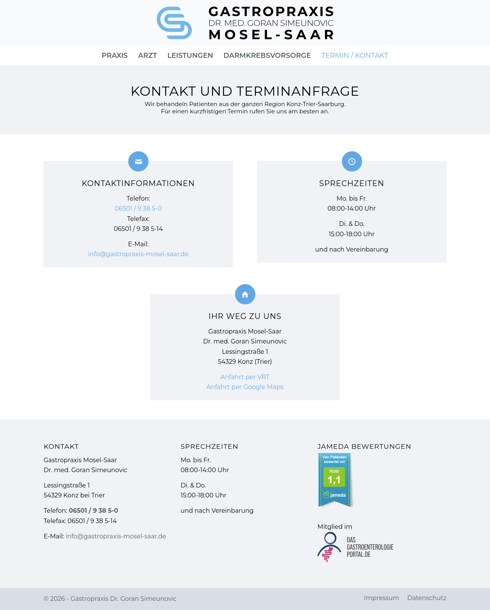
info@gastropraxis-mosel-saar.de (138, 254)
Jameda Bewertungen (364, 446)
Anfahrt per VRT (245, 377)
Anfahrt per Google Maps (244, 387)
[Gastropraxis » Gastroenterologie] (245, 23)
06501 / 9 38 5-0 (138, 208)
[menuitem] (115, 55)
